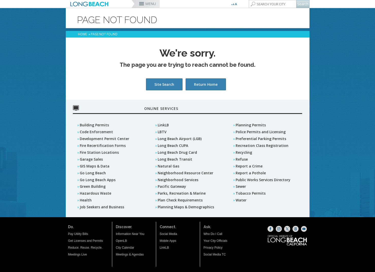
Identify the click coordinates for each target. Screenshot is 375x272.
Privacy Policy (213, 247)
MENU (150, 3)
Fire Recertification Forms (103, 145)
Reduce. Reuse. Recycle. (85, 247)
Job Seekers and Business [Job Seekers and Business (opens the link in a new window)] (102, 207)
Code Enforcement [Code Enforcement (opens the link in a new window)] (96, 131)
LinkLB (163, 125)
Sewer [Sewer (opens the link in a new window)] (241, 186)
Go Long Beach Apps (98, 179)
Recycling (244, 152)
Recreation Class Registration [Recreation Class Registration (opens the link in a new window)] (262, 145)
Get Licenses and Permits (85, 241)
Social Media (168, 234)
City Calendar (125, 247)
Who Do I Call (213, 234)
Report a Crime (249, 166)
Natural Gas (168, 166)
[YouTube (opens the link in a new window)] (304, 229)
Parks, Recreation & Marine (182, 193)
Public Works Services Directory (263, 179)
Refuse (242, 159)
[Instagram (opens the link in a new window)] (279, 229)
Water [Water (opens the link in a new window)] (241, 200)
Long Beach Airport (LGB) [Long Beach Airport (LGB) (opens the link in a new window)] (180, 138)
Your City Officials (215, 241)
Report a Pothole (251, 173)
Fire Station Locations (99, 152)
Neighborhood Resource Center (185, 173)
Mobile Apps (168, 241)
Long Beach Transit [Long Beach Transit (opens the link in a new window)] (175, 159)
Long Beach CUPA (173, 145)
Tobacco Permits (251, 193)
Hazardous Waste (95, 193)
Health (86, 200)
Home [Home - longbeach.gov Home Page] (82, 34)
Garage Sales (91, 159)
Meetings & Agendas (130, 254)
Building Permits (94, 125)
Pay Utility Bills (78, 234)
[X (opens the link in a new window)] (287, 229)
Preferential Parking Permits (261, 138)
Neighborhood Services (178, 179)
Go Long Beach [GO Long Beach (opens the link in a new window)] (93, 173)
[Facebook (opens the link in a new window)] (270, 229)
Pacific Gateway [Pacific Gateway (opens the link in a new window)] (172, 186)
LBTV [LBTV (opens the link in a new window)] (162, 131)
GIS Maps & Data (94, 166)
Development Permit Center (104, 138)
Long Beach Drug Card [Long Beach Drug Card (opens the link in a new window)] (177, 152)
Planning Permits (251, 125)
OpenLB (121, 241)
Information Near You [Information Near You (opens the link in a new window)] (130, 234)
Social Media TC (215, 254)
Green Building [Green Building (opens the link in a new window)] (93, 186)
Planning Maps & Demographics (186, 207)
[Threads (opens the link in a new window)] (295, 229)
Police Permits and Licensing (261, 131)
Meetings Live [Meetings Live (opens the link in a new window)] (77, 254)
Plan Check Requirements (180, 200)
